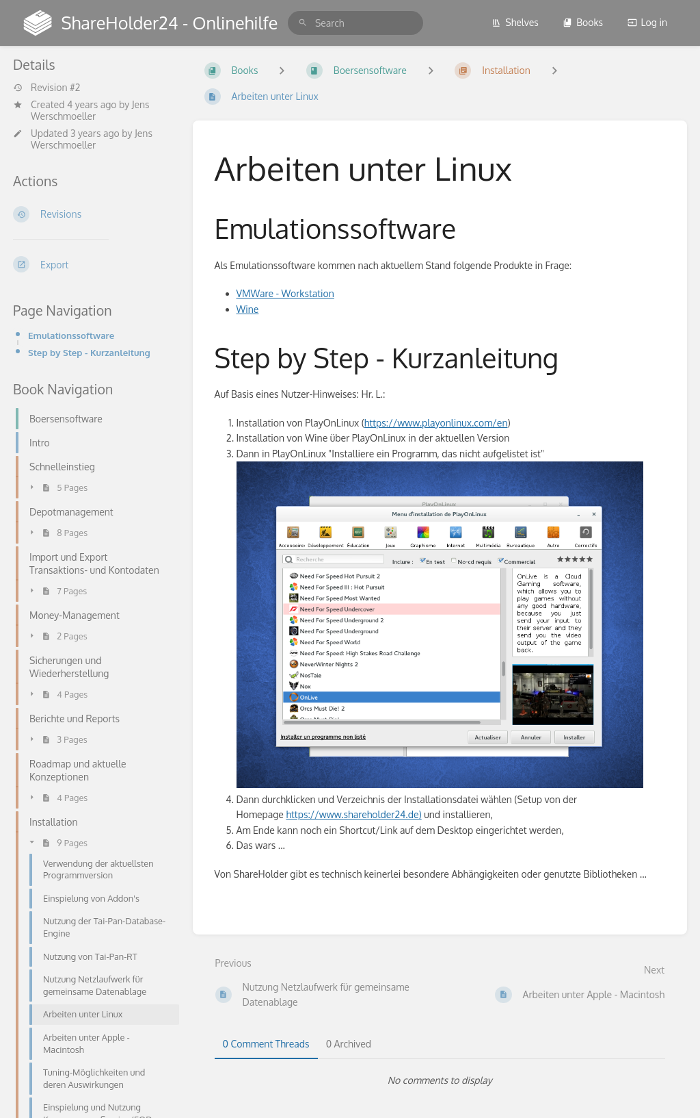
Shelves (515, 22)
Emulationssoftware (71, 335)
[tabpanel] (440, 1080)
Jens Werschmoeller (90, 110)
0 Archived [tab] (348, 1044)
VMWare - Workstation (285, 293)
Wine (248, 309)
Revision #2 (46, 87)
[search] (355, 23)
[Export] (92, 264)
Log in (647, 22)
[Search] (303, 23)
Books (583, 22)
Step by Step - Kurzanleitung (89, 352)
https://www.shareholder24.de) (353, 814)
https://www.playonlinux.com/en (436, 423)
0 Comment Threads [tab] (266, 1044)
